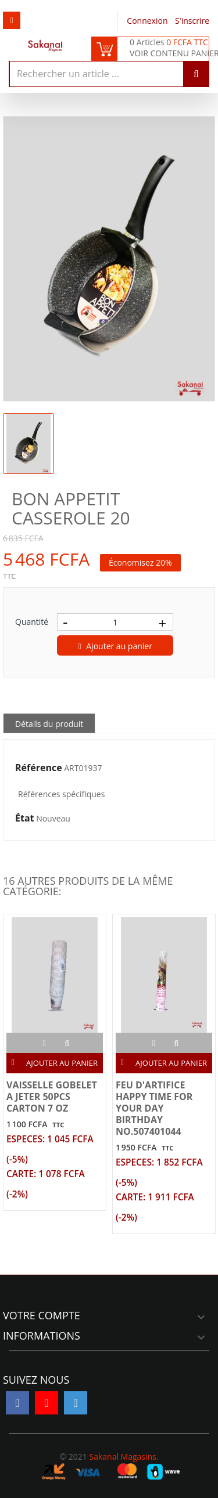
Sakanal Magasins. (123, 1456)
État (24, 818)
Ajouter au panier (115, 646)
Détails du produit (49, 723)
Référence (38, 768)
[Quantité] (115, 622)
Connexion (148, 20)
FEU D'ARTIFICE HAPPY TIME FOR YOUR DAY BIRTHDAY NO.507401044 (154, 1108)
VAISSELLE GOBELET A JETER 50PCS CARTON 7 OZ (51, 1097)
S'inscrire (192, 20)
